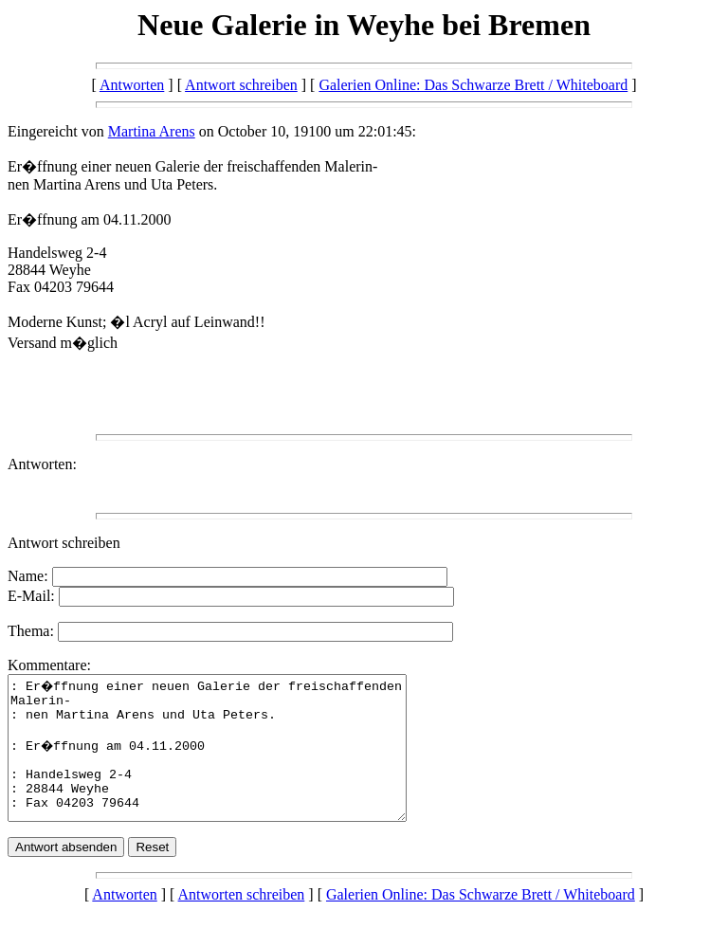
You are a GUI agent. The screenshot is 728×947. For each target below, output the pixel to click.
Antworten (132, 85)
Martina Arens (151, 131)
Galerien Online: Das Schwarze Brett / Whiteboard (473, 85)
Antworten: (42, 464)
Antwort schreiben (241, 85)
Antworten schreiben (241, 923)
